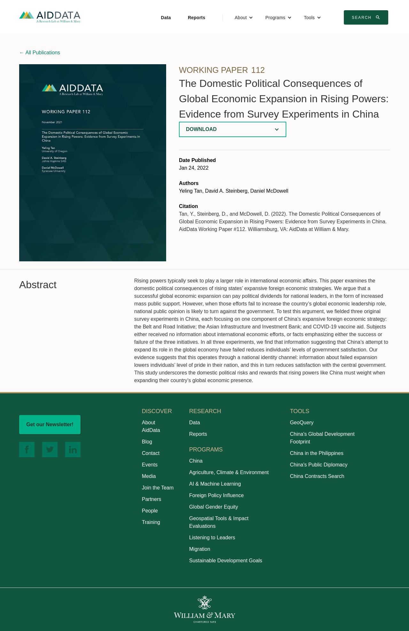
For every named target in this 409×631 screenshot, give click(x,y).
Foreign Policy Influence (216, 495)
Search (367, 17)
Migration (199, 549)
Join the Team (158, 487)
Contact (150, 453)
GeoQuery (301, 422)
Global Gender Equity (213, 507)
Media (149, 476)
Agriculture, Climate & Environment (229, 472)
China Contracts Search (317, 476)
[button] (244, 17)
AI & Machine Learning (215, 484)
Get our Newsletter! (49, 424)
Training (151, 522)
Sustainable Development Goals (225, 560)
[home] (50, 16)
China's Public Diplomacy (318, 464)
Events (150, 464)
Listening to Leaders (212, 537)
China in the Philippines (316, 453)
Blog (147, 441)
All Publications (39, 52)
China (196, 461)
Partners (151, 499)
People (150, 510)
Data (166, 17)
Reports (196, 17)
